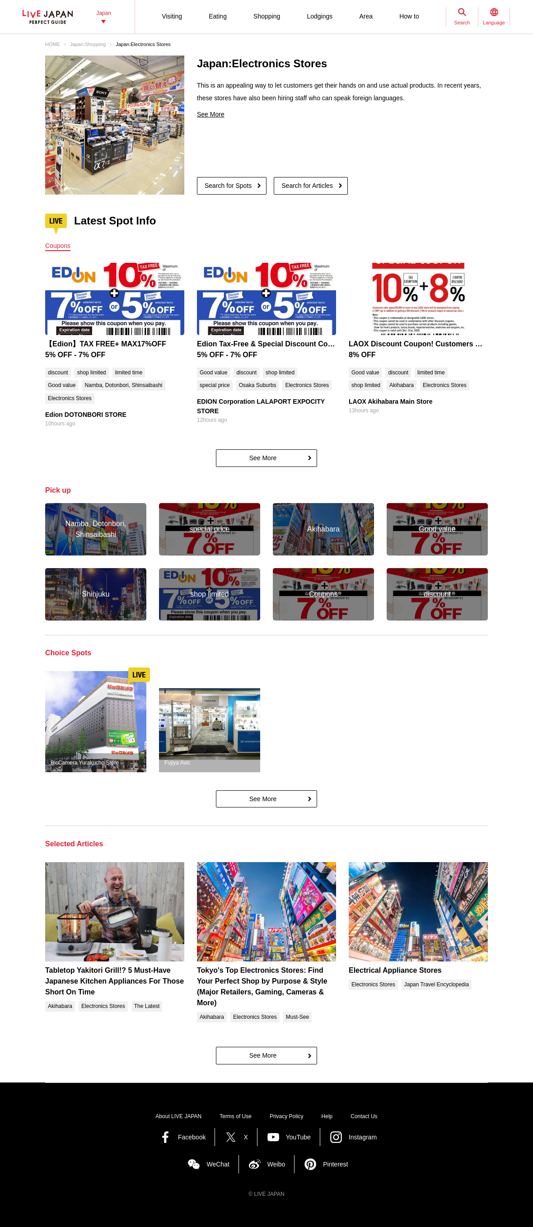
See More (210, 114)
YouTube (298, 1137)
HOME (52, 44)
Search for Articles (307, 185)
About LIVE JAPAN (178, 1116)
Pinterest (335, 1164)
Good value (61, 385)
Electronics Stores (70, 398)
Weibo (276, 1164)
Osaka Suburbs (257, 385)
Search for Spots (228, 185)
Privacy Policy (287, 1116)
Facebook (192, 1137)
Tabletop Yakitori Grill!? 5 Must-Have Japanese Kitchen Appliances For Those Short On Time (114, 981)
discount (58, 372)
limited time (129, 372)
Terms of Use (236, 1116)
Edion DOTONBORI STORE (85, 414)
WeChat (217, 1164)
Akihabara (401, 385)
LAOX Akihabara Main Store (390, 401)
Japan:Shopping (88, 44)
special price (215, 385)
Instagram (363, 1137)
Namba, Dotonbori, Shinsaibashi (123, 385)
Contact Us (364, 1116)
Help (327, 1116)
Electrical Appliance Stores (395, 970)
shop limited (91, 372)
